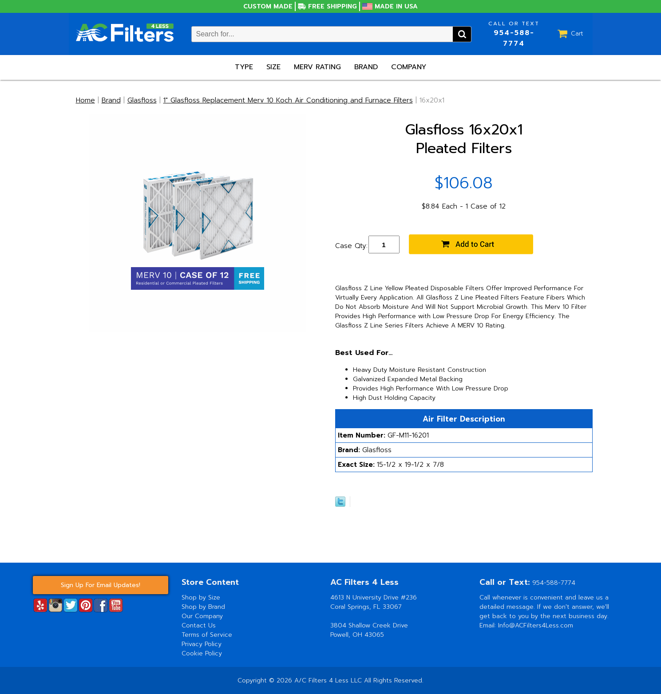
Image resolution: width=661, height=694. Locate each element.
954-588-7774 (514, 38)
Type (244, 67)
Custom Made (268, 6)
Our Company (202, 616)
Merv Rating (317, 67)
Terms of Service (207, 634)
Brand (366, 67)
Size (273, 67)
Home (85, 100)
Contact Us (199, 625)
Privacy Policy (202, 644)
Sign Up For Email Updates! (100, 585)
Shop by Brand (203, 606)
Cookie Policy (202, 653)
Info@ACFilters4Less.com (535, 625)
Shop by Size (201, 597)
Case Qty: (351, 246)
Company (408, 67)
